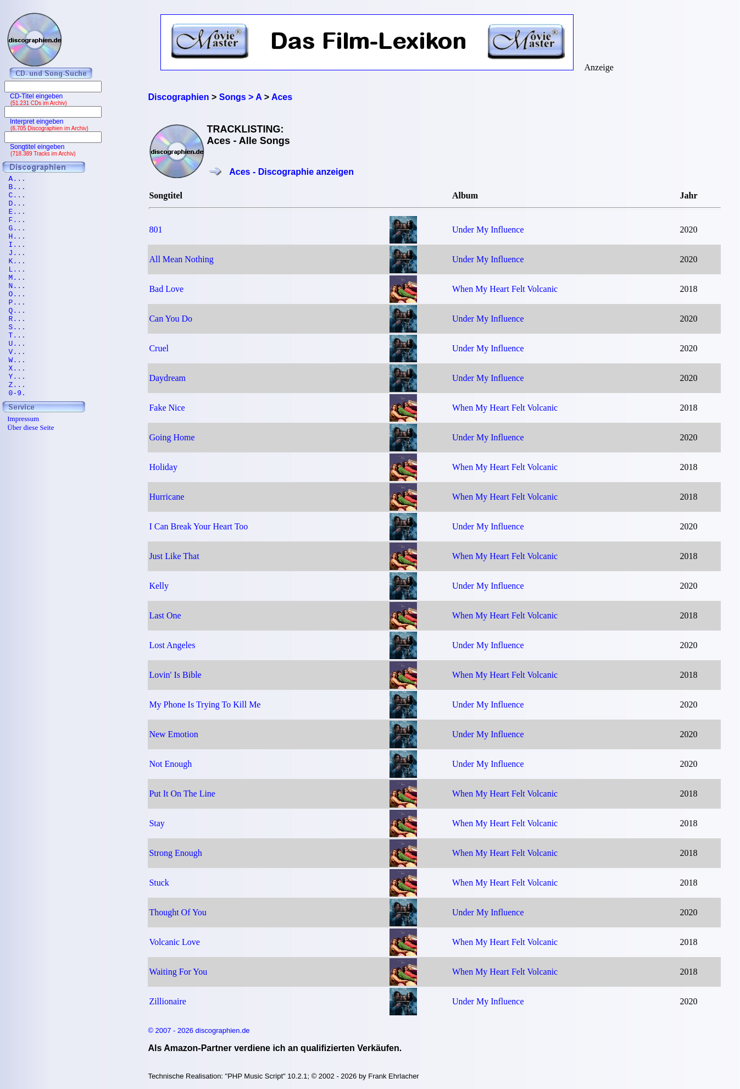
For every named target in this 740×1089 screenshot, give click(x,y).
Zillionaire (167, 1001)
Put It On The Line (182, 793)
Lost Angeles (172, 645)
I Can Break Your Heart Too (198, 526)
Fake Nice (167, 407)
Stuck (159, 882)
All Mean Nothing (181, 259)
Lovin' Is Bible (175, 674)
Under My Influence (488, 229)
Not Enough (170, 764)
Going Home (171, 437)
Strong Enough (175, 853)
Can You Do (170, 318)
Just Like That (174, 556)
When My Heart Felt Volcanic (505, 289)
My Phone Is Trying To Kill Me (204, 704)
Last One (165, 615)
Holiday (163, 467)
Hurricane (166, 496)
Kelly (159, 585)
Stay (156, 823)
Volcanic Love (174, 942)
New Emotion (173, 734)
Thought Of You (177, 912)
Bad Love (166, 289)
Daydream (167, 378)
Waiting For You (178, 971)
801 (155, 229)
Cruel (159, 348)
